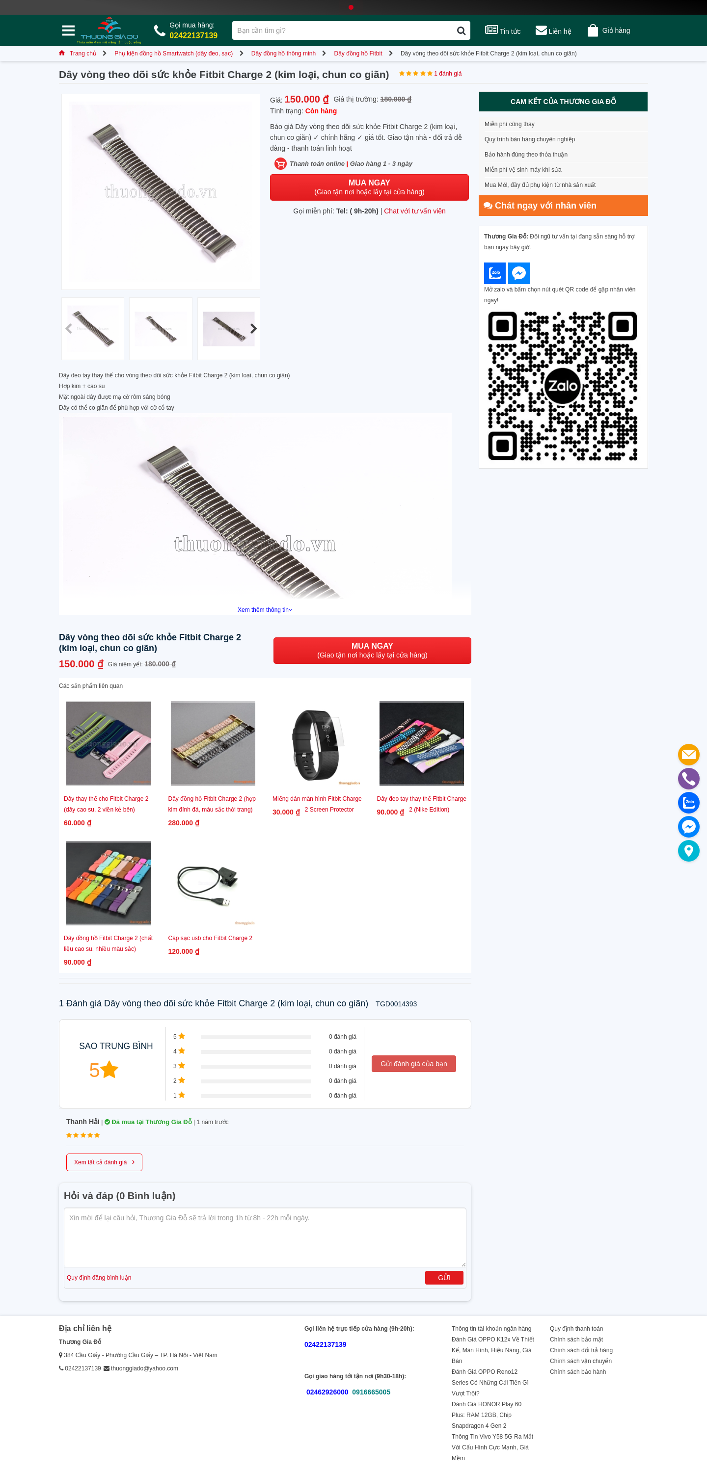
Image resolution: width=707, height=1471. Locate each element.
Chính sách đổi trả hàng (581, 1350)
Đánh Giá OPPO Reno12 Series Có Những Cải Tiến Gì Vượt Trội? (490, 1382)
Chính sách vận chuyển (581, 1361)
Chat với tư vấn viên (415, 211)
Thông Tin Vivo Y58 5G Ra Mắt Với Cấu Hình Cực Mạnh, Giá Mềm (492, 1447)
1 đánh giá (448, 73)
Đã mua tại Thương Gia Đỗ (148, 1122)
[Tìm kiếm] (461, 30)
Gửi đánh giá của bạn (414, 1064)
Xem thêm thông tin (265, 609)
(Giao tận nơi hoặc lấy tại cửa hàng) (369, 187)
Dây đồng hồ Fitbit (358, 53)
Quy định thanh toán (576, 1328)
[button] (253, 329)
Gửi (444, 1278)
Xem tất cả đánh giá (104, 1161)
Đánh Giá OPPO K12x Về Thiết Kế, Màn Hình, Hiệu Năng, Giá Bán (493, 1350)
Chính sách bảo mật (576, 1339)
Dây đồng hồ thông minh (283, 53)
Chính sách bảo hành (578, 1371)
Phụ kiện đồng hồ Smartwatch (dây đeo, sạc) (173, 53)
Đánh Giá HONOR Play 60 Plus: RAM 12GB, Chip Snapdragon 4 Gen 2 (486, 1415)
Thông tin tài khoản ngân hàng (491, 1328)
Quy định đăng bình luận (99, 1277)
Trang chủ (77, 53)
